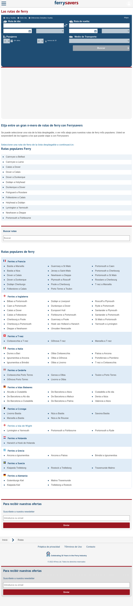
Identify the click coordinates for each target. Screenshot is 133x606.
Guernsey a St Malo (61, 266)
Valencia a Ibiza (103, 401)
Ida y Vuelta (11, 18)
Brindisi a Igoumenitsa (106, 455)
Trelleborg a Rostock (61, 485)
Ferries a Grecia (13, 450)
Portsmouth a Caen (104, 266)
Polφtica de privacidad (49, 547)
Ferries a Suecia (14, 463)
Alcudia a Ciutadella (17, 392)
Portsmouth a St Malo (106, 275)
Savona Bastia (102, 413)
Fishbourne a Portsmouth (63, 315)
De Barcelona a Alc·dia (18, 396)
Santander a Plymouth (106, 310)
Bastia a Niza (13, 271)
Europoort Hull (58, 310)
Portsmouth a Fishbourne (18, 218)
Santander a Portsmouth (107, 315)
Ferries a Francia (14, 261)
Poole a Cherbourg (60, 284)
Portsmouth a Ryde (104, 430)
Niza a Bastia (57, 413)
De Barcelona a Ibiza (61, 392)
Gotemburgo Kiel (15, 480)
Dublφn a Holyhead (15, 182)
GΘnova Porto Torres (17, 379)
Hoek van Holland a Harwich (65, 324)
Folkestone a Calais (16, 197)
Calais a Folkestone (17, 315)
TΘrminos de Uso (73, 547)
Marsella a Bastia (15, 418)
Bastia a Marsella (15, 266)
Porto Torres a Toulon (61, 289)
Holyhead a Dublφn (15, 202)
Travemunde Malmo (105, 468)
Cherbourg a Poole (16, 319)
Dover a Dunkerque (15, 177)
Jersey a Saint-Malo (61, 271)
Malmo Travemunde (61, 480)
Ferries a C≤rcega (14, 408)
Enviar (66, 525)
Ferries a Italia (13, 348)
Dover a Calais (13, 172)
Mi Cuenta (129, 3)
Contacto (90, 547)
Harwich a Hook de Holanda (21, 443)
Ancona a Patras (59, 455)
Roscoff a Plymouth (104, 301)
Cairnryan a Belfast (15, 157)
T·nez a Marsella (103, 284)
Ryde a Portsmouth (104, 306)
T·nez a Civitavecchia (105, 362)
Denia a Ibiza (101, 396)
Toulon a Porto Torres (105, 375)
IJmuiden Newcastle (61, 328)
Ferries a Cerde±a (14, 370)
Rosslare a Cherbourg (106, 280)
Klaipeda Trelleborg (16, 468)
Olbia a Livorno (58, 362)
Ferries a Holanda (15, 438)
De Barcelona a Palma (62, 401)
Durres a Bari (13, 353)
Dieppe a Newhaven (17, 328)
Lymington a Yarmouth (17, 207)
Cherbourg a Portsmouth (19, 324)
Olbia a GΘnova (59, 358)
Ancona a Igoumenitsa (18, 455)
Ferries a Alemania (15, 475)
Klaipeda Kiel (13, 485)
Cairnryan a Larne (15, 162)
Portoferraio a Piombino (106, 358)
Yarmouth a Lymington (106, 324)
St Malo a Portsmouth (106, 319)
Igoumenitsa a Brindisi (18, 362)
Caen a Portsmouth (16, 306)
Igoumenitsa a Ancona (18, 358)
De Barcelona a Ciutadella (20, 401)
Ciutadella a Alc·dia (104, 392)
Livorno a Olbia (58, 379)
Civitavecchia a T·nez (17, 341)
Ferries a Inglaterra (15, 296)
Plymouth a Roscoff (60, 280)
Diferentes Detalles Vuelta (41, 18)
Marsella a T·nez (103, 341)
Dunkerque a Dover (15, 187)
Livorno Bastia (14, 413)
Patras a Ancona (103, 353)
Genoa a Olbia (58, 375)
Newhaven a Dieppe (16, 213)
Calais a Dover (13, 167)
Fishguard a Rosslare (16, 192)
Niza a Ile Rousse (60, 418)
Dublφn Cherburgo (16, 284)
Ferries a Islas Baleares (17, 387)
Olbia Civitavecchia (60, 353)
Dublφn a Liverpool (60, 301)
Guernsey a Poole (60, 319)
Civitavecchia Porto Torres (20, 375)
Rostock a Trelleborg (61, 468)
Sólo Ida (23, 18)
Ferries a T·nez (13, 336)
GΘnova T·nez (58, 341)
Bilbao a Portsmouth (17, 301)
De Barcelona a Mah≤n (62, 396)
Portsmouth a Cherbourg (107, 271)
